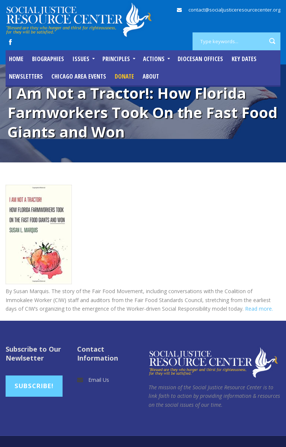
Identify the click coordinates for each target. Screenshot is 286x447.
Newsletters (26, 76)
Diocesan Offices (200, 59)
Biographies (48, 59)
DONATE (124, 76)
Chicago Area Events (78, 76)
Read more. (259, 308)
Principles (116, 59)
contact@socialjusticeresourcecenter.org (234, 9)
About (151, 76)
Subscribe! (34, 385)
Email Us (98, 379)
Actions (154, 59)
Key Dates (244, 59)
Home (16, 59)
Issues (81, 59)
